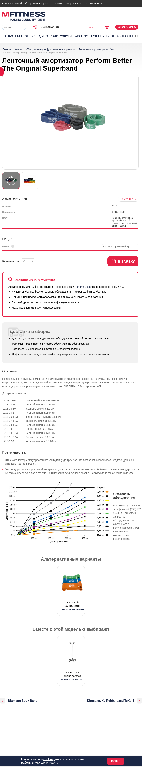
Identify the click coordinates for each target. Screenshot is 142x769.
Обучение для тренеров (87, 3)
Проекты (97, 36)
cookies (48, 759)
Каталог (22, 36)
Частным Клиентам (57, 3)
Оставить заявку (127, 27)
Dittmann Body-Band (22, 700)
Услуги (66, 36)
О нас (8, 36)
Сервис (52, 36)
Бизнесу (37, 3)
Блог (110, 36)
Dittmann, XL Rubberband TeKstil (110, 700)
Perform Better (83, 286)
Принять (115, 761)
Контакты (124, 36)
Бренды (37, 36)
